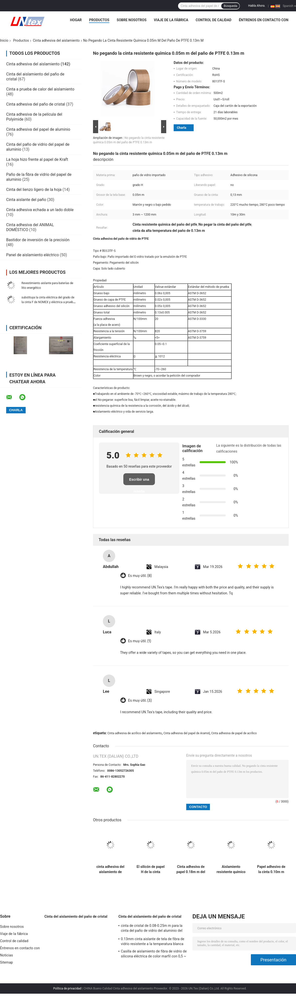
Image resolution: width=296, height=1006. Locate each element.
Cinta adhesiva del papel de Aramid (186, 733)
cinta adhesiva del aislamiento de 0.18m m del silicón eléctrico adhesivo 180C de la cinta (110, 869)
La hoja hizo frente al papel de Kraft (37, 159)
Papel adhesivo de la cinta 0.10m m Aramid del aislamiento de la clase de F (271, 869)
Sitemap (6, 962)
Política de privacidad (67, 988)
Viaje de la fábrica (171, 20)
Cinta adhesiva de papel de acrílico (234, 733)
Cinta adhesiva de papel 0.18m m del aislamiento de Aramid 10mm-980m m (190, 869)
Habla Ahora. (256, 5)
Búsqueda (230, 6)
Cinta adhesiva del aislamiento (56, 40)
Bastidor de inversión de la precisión (38, 240)
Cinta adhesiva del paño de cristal (35, 104)
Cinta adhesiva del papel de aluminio (38, 129)
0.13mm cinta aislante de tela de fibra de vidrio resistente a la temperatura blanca (152, 941)
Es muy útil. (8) (140, 576)
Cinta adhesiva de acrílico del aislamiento (134, 733)
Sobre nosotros (132, 20)
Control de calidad (213, 20)
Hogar (76, 20)
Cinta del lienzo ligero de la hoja (34, 189)
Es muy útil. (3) (140, 700)
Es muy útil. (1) (139, 641)
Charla (181, 127)
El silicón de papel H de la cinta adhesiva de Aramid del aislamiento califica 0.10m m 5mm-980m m (151, 869)
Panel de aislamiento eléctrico (32, 255)
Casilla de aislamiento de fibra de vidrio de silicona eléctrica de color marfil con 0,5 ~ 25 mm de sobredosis (154, 954)
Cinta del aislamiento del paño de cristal (75, 916)
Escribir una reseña (139, 481)
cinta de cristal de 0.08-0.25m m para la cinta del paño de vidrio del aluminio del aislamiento (152, 929)
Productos (99, 20)
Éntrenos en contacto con (263, 20)
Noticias (6, 955)
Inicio (4, 40)
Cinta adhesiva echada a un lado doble (40, 209)
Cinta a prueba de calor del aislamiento (40, 89)
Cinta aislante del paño (26, 199)
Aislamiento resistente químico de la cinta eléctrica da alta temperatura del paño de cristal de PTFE (231, 869)
